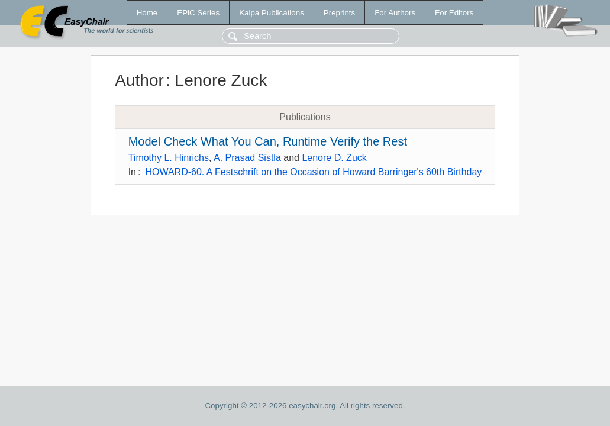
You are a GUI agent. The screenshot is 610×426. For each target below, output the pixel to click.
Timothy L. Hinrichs (168, 158)
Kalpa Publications (271, 12)
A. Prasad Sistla (247, 158)
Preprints (339, 12)
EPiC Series (198, 12)
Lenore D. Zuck (334, 158)
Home (147, 12)
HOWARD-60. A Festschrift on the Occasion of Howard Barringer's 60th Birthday (313, 172)
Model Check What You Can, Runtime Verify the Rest (267, 141)
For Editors (454, 12)
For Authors (395, 12)
